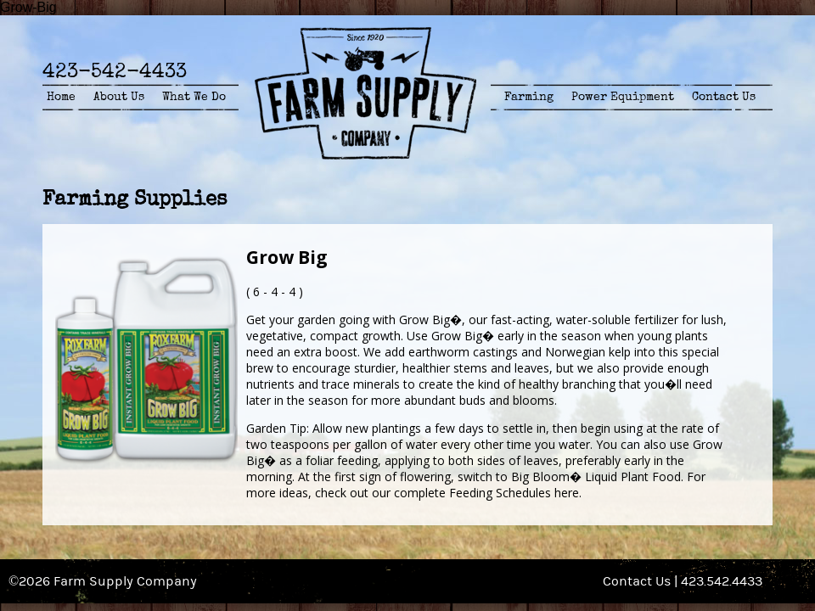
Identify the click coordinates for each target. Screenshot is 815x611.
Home (61, 96)
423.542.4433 (721, 581)
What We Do (194, 96)
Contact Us (724, 96)
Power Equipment (622, 96)
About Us (118, 96)
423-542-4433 (114, 71)
